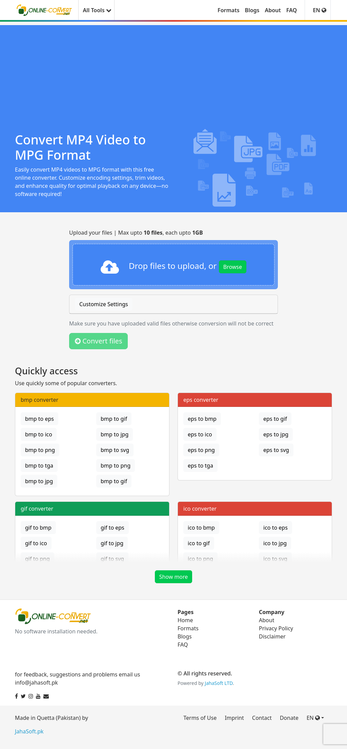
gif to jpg (112, 543)
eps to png (201, 450)
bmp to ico (38, 434)
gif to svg (112, 559)
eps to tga (200, 465)
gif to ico (36, 543)
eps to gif (275, 418)
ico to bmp (201, 527)
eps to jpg (275, 434)
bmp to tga (39, 465)
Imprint (234, 718)
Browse (232, 267)
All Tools (96, 10)
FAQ (291, 10)
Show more (173, 576)
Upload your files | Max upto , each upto (136, 232)
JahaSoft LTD (218, 683)
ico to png (200, 559)
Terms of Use (200, 718)
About (273, 10)
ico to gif (199, 543)
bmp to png (40, 450)
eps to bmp (202, 418)
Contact (262, 718)
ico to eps (275, 527)
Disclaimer (272, 636)
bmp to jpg (114, 434)
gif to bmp (38, 527)
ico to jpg (275, 543)
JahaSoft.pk (29, 731)
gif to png (37, 559)
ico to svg (275, 559)
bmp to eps (39, 418)
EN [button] (319, 10)
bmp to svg (115, 450)
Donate (289, 718)
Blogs (252, 10)
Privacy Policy (276, 628)
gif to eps (112, 527)
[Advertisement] (173, 72)
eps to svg (276, 450)
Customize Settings (103, 304)
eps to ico (200, 434)
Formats (229, 10)
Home (185, 620)
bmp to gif (114, 418)
